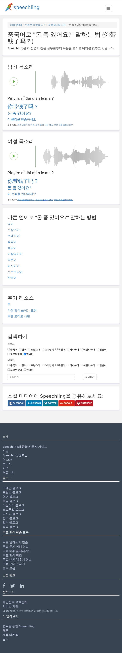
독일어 (12, 248)
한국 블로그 (10, 518)
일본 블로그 (10, 522)
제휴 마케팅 (10, 635)
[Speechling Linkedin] (24, 586)
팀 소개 (7, 459)
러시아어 (14, 266)
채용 (6, 630)
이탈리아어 (15, 254)
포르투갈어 (15, 272)
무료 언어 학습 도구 (35, 24)
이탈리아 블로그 (13, 505)
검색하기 (90, 377)
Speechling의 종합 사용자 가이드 (25, 446)
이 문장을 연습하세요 (22, 119)
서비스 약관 (10, 606)
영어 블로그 (10, 496)
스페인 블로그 (12, 488)
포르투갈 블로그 (13, 509)
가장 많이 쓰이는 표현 (22, 310)
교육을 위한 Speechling (19, 626)
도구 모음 (9, 568)
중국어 (12, 242)
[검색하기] (41, 377)
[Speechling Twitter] (14, 586)
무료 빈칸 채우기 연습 (17, 559)
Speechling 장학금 (15, 455)
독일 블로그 (10, 501)
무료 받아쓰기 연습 (15, 542)
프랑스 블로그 (12, 492)
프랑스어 (14, 230)
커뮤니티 (9, 472)
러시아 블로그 (12, 514)
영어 (11, 224)
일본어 (12, 260)
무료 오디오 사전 (57, 24)
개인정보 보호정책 (15, 602)
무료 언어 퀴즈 (12, 555)
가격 (6, 468)
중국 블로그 (10, 527)
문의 (6, 639)
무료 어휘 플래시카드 (17, 551)
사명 (6, 451)
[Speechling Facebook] (6, 586)
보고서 (7, 464)
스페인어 (14, 236)
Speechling (16, 24)
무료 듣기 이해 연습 (16, 546)
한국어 (12, 277)
